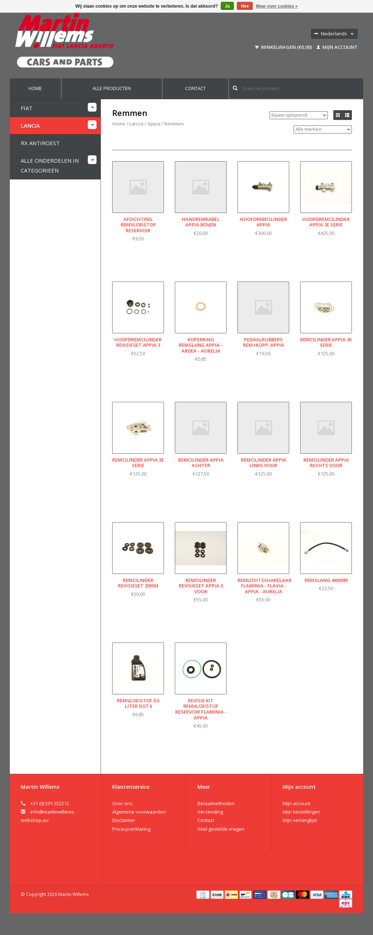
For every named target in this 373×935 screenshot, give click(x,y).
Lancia (30, 125)
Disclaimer (123, 820)
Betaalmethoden (216, 803)
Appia (154, 123)
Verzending (210, 811)
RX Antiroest (40, 142)
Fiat (26, 107)
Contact (195, 88)
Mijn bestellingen (301, 811)
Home (35, 88)
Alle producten (112, 88)
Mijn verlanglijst (300, 820)
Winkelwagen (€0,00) (284, 47)
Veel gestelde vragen (220, 829)
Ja (227, 6)
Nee (245, 6)
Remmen (174, 123)
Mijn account (337, 47)
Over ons (122, 803)
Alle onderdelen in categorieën (50, 165)
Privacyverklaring (131, 829)
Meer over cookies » (277, 6)
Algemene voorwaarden (139, 811)
